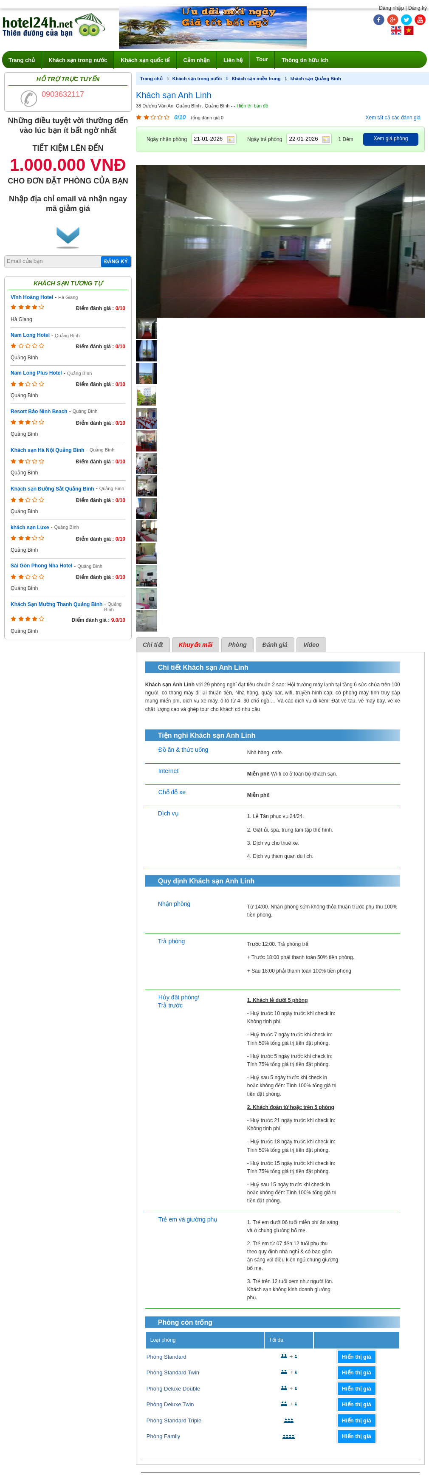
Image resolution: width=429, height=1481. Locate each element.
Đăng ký (417, 8)
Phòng (237, 644)
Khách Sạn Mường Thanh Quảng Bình (56, 604)
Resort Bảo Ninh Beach (39, 412)
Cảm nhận (196, 60)
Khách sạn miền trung (255, 78)
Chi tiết (153, 644)
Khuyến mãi (196, 644)
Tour (262, 59)
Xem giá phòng (391, 138)
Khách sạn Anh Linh (174, 95)
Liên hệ (233, 60)
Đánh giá (275, 644)
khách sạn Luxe (30, 527)
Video (311, 644)
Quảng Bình (67, 335)
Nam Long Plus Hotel (36, 373)
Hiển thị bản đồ (252, 105)
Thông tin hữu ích (305, 60)
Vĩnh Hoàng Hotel (32, 297)
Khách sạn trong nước (77, 60)
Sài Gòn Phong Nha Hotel (41, 566)
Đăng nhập (391, 8)
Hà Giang (68, 297)
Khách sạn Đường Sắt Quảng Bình (52, 489)
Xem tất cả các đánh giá (393, 118)
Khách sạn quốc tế (145, 60)
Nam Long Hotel (30, 335)
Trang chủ (21, 60)
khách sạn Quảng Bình (316, 78)
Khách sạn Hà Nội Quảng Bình (48, 450)
